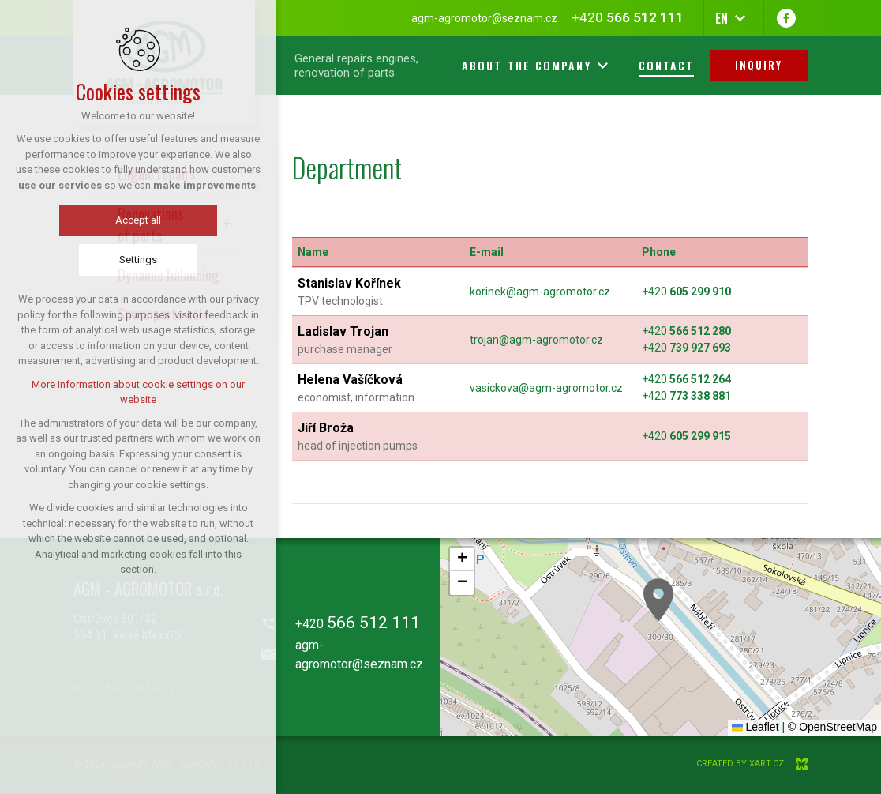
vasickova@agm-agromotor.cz (546, 388)
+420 (686, 291)
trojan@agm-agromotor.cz (536, 339)
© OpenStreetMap (832, 727)
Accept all (138, 220)
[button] (658, 600)
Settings (138, 259)
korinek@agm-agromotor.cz (540, 291)
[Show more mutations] (740, 18)
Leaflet (755, 727)
